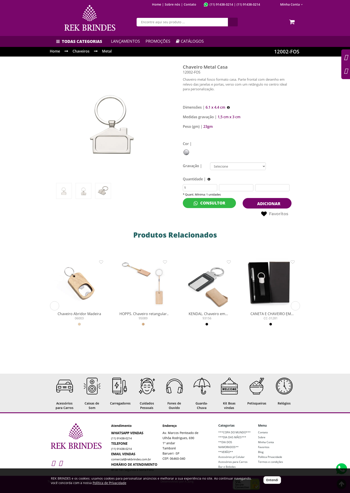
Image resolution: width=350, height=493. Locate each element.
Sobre (261, 437)
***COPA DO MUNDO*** (234, 432)
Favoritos (274, 214)
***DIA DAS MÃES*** (232, 437)
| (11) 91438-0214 (246, 4)
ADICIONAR (268, 203)
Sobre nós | (174, 4)
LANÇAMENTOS (125, 41)
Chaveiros (81, 51)
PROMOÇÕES (158, 41)
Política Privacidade (270, 457)
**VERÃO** (225, 452)
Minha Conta (291, 4)
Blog (261, 452)
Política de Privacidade (109, 483)
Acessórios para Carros (233, 462)
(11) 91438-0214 (221, 4)
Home (55, 51)
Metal (107, 51)
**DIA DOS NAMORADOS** (228, 444)
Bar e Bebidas (227, 467)
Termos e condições (270, 462)
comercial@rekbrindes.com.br (131, 459)
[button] (54, 305)
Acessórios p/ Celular (231, 457)
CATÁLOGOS (190, 41)
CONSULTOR (209, 203)
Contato (190, 4)
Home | (158, 4)
